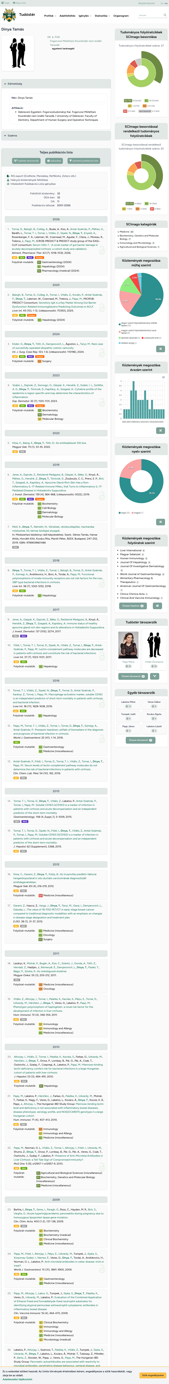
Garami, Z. (30, 874)
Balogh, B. (29, 229)
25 (132, 232)
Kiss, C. (56, 963)
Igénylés (85, 15)
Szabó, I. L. (86, 385)
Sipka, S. (92, 1253)
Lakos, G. (43, 1293)
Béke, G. (82, 474)
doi (14, 257)
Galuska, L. (19, 909)
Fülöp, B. (54, 874)
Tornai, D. (17, 229)
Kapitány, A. (52, 389)
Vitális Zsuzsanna (154, 661)
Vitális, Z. (54, 233)
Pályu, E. (80, 999)
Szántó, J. (67, 963)
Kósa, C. (17, 443)
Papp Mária (128, 661)
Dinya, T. (78, 233)
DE (49, 37)
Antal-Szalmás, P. (80, 229)
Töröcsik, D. (37, 389)
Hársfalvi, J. (35, 1003)
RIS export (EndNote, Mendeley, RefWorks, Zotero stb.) (41, 176)
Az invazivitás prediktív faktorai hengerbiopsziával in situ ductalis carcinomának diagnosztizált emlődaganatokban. (55, 878)
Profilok (50, 15)
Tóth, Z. (91, 963)
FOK (57, 37)
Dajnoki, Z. (30, 385)
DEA (22, 257)
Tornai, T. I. (30, 233)
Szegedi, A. (66, 389)
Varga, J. (44, 905)
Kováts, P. (78, 294)
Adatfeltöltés (67, 15)
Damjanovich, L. (55, 344)
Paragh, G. (53, 1209)
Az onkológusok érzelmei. (52, 971)
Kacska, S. (68, 999)
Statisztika (102, 15)
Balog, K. (28, 443)
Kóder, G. (17, 344)
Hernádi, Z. (20, 967)
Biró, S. (92, 1209)
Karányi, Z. (19, 694)
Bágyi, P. (18, 971)
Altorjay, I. (31, 999)
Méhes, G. (97, 229)
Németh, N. (40, 526)
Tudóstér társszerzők (26, 160)
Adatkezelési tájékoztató (17, 1379)
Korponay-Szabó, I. (25, 1257)
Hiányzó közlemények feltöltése (27, 179)
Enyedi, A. (90, 233)
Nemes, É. (43, 1257)
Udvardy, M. (20, 1003)
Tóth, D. (40, 344)
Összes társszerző (133, 676)
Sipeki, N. (65, 233)
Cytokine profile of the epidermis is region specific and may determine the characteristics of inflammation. (56, 393)
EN (162, 3)
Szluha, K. (30, 971)
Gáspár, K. (59, 385)
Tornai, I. (42, 233)
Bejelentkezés (146, 3)
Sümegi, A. (22, 574)
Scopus (39, 257)
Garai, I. (77, 905)
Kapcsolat (19, 2)
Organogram (121, 15)
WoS (30, 257)
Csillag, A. (42, 229)
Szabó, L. (17, 385)
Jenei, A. (17, 474)
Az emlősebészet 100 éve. (71, 443)
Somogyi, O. (45, 385)
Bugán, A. (45, 963)
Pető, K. (16, 526)
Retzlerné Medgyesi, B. (50, 474)
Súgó (5, 2)
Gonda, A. (80, 963)
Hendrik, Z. (72, 385)
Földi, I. (18, 645)
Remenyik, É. (48, 967)
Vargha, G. (20, 1213)
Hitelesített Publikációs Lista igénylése (31, 183)
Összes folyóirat (133, 605)
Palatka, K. (55, 999)
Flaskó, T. (93, 967)
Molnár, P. (32, 963)
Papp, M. (30, 241)
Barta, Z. (22, 1357)
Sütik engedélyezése (153, 1375)
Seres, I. (41, 1209)
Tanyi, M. (85, 344)
